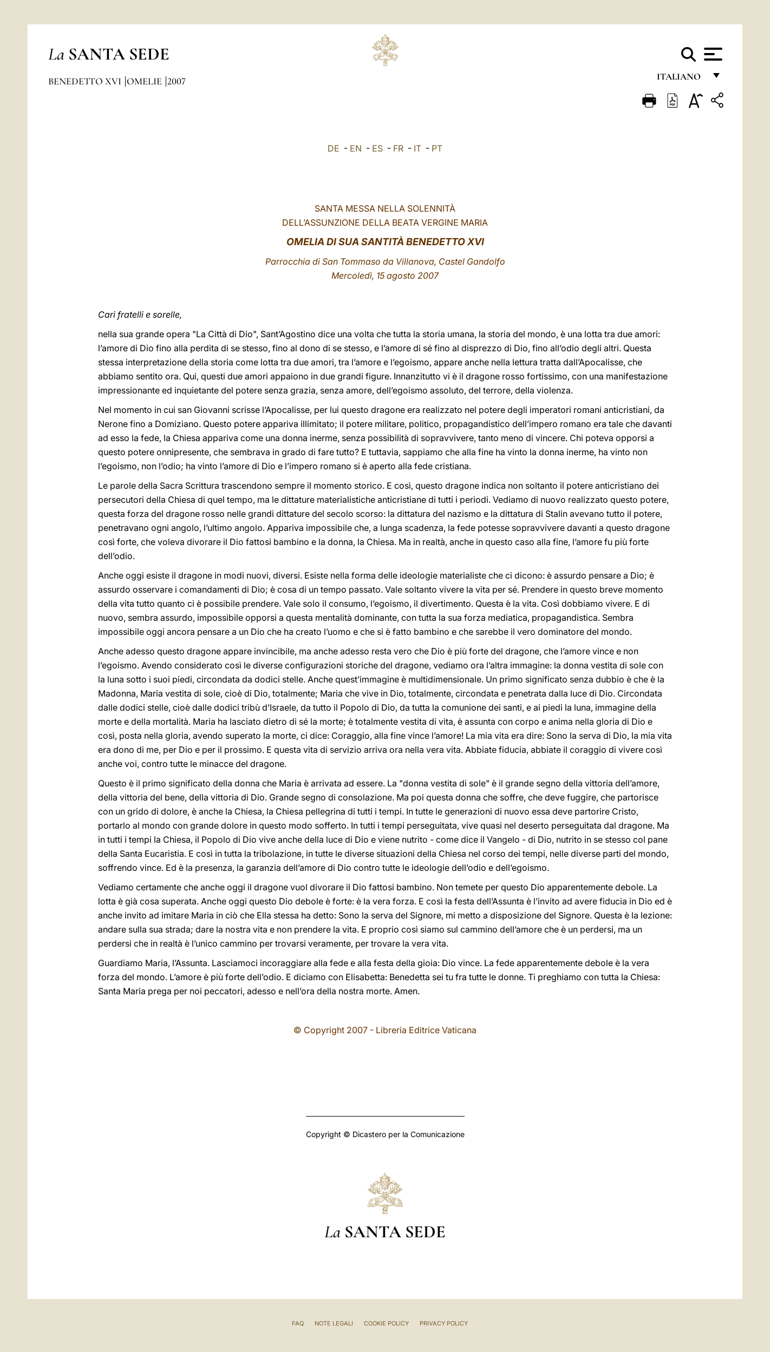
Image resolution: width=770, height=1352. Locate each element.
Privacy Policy (444, 1323)
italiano (681, 79)
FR (398, 148)
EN (356, 148)
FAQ (298, 1323)
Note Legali (334, 1323)
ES (377, 148)
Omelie (145, 81)
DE (334, 148)
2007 (176, 81)
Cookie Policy (386, 1323)
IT (417, 148)
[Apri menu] (711, 54)
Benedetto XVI (85, 81)
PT (437, 148)
